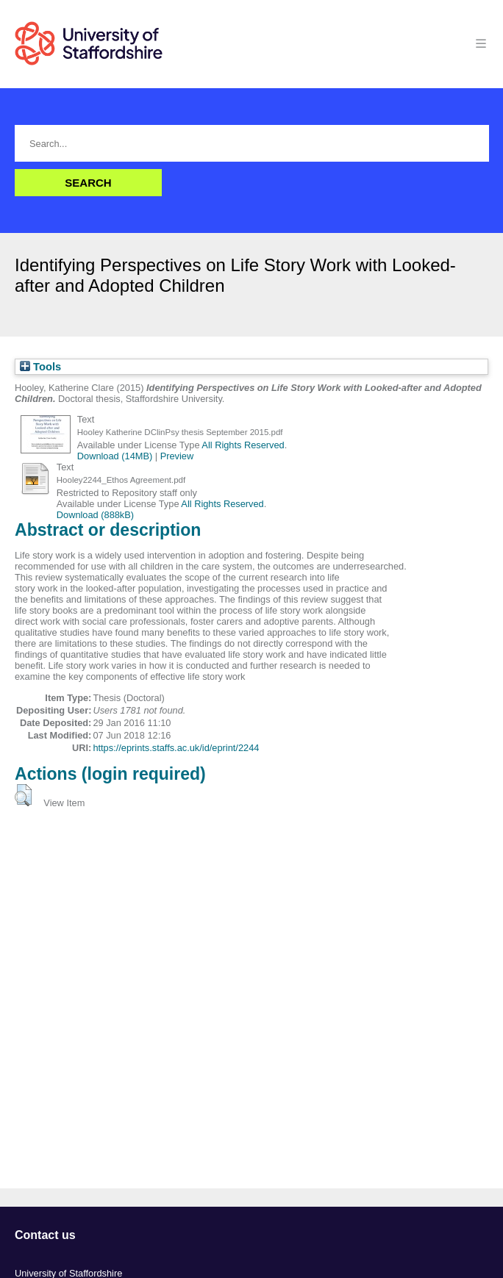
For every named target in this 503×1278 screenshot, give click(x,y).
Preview (177, 456)
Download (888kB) (95, 514)
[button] (23, 795)
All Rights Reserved (242, 444)
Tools (40, 367)
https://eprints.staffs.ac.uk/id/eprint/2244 (176, 747)
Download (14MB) (114, 456)
